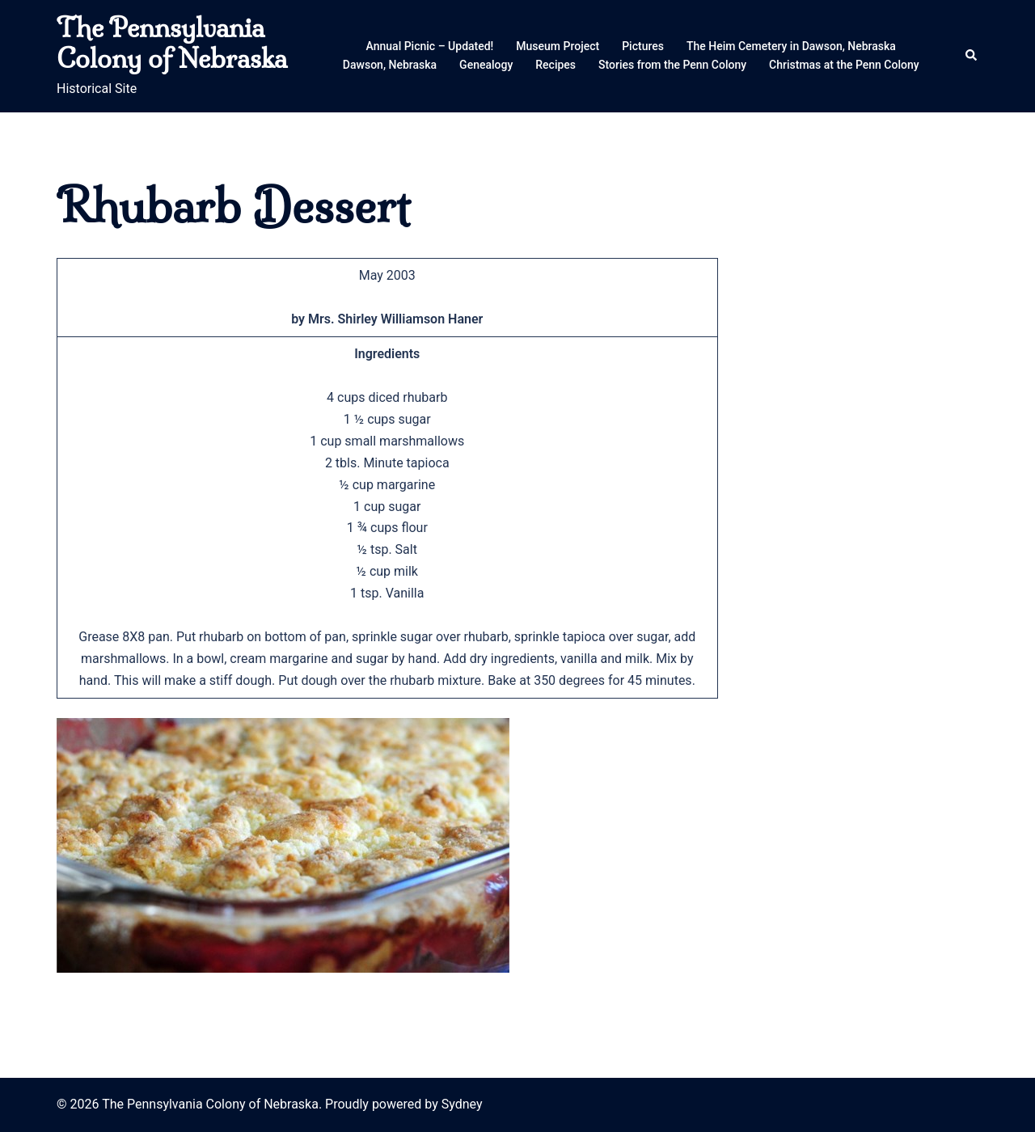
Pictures (643, 46)
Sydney (462, 1104)
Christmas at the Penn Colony (844, 64)
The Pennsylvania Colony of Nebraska (172, 42)
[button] (971, 55)
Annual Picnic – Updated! (430, 46)
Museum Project (557, 46)
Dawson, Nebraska (390, 64)
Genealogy (486, 64)
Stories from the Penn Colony (672, 64)
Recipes (555, 64)
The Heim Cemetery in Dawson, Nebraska (791, 46)
